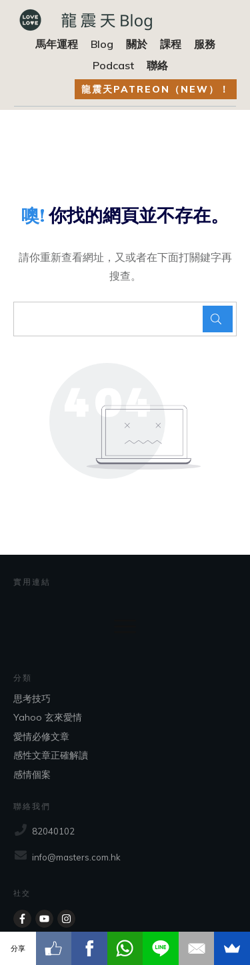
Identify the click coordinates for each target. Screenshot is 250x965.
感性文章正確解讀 (50, 755)
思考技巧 (32, 699)
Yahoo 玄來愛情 (47, 717)
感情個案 (32, 775)
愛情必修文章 (41, 737)
